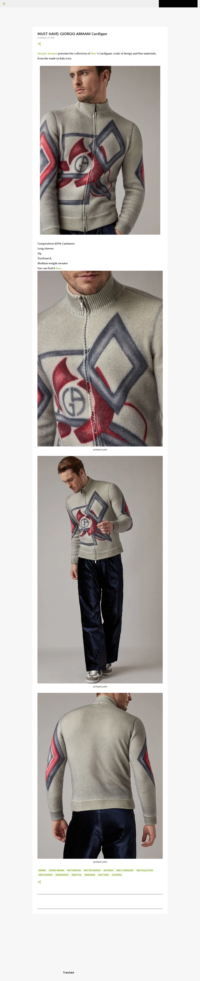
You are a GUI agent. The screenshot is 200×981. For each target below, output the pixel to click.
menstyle (76, 875)
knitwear (108, 870)
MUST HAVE (103, 875)
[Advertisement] (100, 940)
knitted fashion (92, 870)
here (59, 268)
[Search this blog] (181, 3)
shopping (117, 875)
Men (93, 53)
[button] (39, 44)
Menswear (90, 875)
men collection (145, 870)
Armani (42, 870)
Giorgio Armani (47, 53)
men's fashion (45, 875)
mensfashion (62, 875)
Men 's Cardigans (125, 870)
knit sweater (74, 870)
